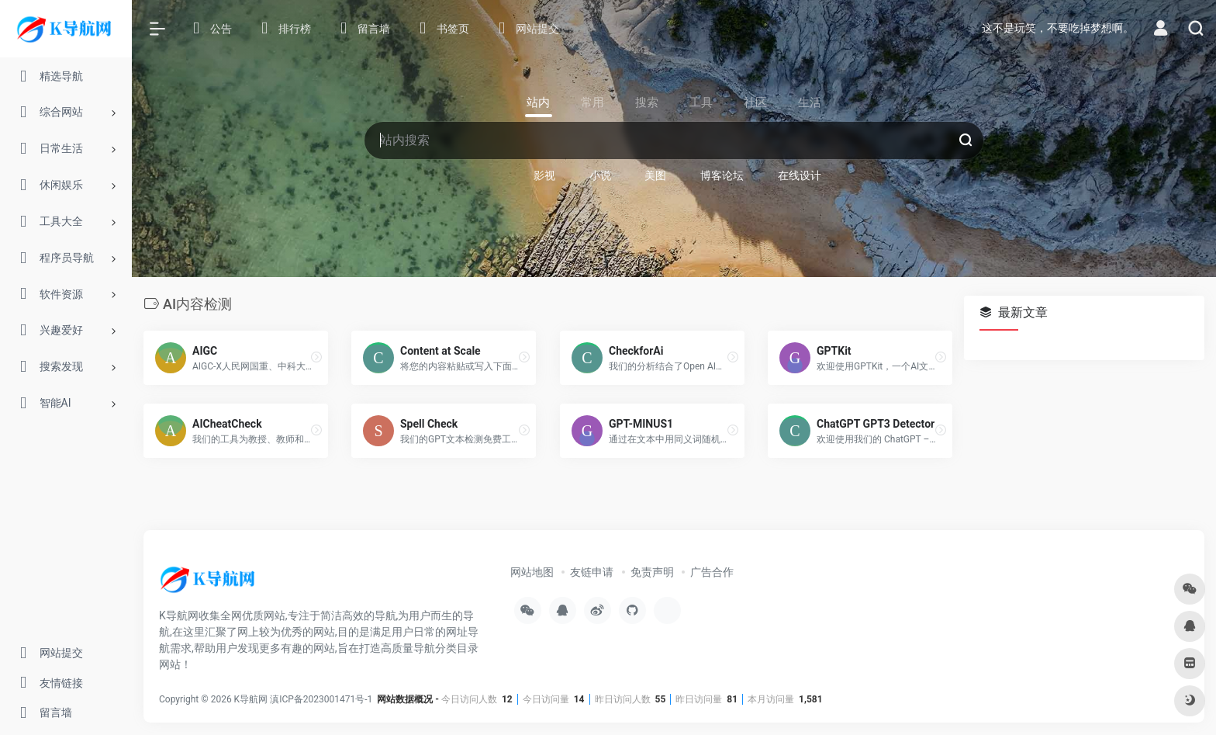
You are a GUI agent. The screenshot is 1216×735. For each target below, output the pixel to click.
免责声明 (652, 571)
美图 (655, 175)
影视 (544, 175)
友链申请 (591, 571)
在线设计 (799, 175)
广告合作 (712, 571)
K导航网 (251, 698)
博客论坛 (722, 175)
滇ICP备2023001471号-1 (322, 698)
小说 (600, 175)
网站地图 (532, 571)
